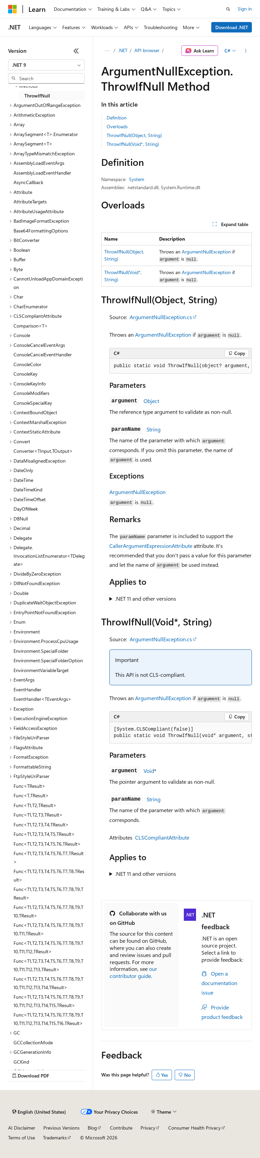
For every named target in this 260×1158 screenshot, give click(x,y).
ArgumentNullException (206, 251)
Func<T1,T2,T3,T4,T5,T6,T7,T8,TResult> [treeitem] (49, 875)
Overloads (117, 126)
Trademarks (55, 1137)
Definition (117, 117)
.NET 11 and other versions (145, 598)
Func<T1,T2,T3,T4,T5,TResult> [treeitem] (44, 834)
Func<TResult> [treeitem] (29, 786)
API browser (146, 50)
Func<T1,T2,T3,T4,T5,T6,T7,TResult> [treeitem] (49, 857)
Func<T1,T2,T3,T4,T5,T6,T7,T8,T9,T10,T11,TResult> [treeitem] (48, 929)
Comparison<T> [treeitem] (31, 325)
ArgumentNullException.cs (161, 316)
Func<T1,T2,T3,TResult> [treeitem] (38, 814)
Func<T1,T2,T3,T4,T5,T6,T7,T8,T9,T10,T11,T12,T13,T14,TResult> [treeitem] (48, 983)
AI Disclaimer (21, 1127)
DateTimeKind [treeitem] (28, 489)
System (136, 179)
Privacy (147, 1127)
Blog (92, 1127)
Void (149, 770)
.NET (122, 50)
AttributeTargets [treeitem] (30, 201)
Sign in (245, 8)
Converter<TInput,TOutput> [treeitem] (43, 451)
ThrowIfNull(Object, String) (134, 135)
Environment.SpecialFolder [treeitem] (41, 651)
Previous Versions (61, 1127)
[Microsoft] (12, 9)
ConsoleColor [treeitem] (27, 364)
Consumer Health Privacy (194, 1127)
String (153, 429)
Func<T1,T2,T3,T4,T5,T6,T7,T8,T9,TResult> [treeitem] (48, 893)
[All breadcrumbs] (107, 50)
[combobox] (46, 65)
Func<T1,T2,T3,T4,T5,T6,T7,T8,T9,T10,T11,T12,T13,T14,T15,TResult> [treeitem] (48, 1001)
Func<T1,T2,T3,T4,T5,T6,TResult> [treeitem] (47, 844)
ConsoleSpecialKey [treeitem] (33, 403)
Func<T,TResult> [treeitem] (31, 795)
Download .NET (231, 27)
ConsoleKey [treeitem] (26, 374)
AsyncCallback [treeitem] (28, 182)
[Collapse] (76, 51)
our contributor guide (133, 972)
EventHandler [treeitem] (27, 689)
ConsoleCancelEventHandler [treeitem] (43, 354)
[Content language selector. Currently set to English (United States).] (39, 1112)
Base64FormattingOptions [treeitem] (41, 230)
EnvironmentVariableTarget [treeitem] (41, 670)
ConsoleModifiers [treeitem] (31, 393)
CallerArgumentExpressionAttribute (150, 545)
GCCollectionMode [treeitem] (33, 1042)
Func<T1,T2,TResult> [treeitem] (35, 805)
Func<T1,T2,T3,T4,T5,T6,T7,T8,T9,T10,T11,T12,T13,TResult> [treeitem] (48, 965)
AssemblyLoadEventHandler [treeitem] (42, 173)
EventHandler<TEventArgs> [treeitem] (42, 699)
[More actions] (246, 50)
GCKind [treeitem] (21, 1062)
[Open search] (228, 9)
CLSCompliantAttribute (162, 837)
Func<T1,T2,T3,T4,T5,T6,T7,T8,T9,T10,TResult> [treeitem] (48, 911)
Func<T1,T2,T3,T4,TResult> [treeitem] (41, 824)
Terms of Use (21, 1137)
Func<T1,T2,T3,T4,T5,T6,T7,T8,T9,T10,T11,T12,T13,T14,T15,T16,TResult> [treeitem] (48, 1018)
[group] (180, 366)
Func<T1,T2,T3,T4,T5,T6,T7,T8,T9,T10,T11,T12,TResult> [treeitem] (48, 947)
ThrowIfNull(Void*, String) (133, 144)
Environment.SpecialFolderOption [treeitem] (48, 660)
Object (151, 400)
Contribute (121, 1127)
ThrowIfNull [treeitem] (37, 95)
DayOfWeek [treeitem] (26, 509)
